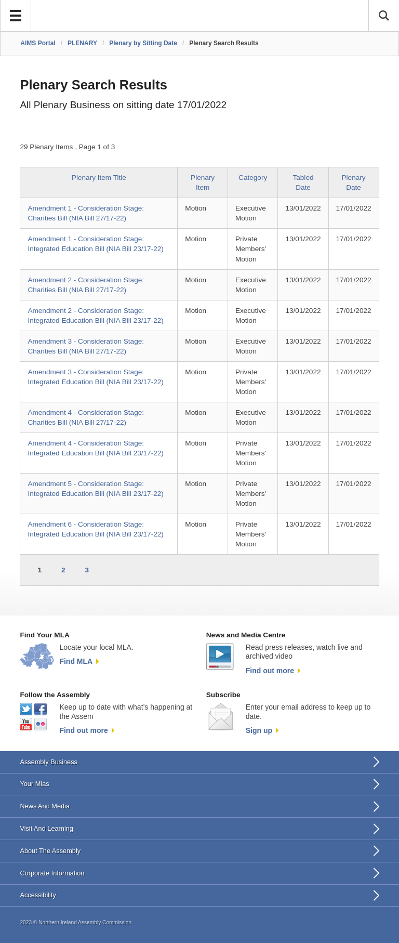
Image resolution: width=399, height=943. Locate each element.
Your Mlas (34, 784)
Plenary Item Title (99, 177)
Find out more (270, 670)
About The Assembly (50, 851)
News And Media (45, 806)
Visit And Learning (46, 828)
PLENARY (82, 43)
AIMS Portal (37, 43)
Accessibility (38, 895)
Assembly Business (48, 762)
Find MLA (75, 661)
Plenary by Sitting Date (143, 43)
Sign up (259, 730)
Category (252, 177)
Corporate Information (52, 873)
